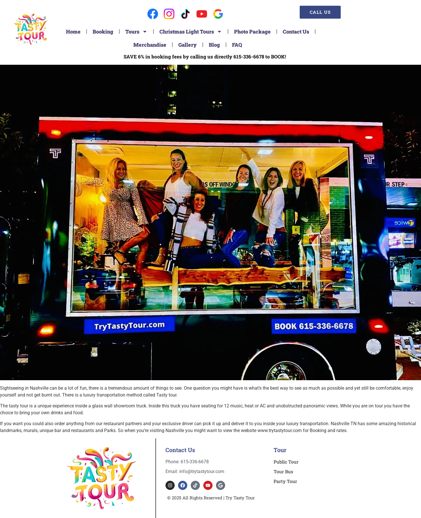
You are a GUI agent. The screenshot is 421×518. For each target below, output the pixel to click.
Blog (214, 44)
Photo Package (252, 31)
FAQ (237, 44)
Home (73, 31)
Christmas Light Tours (190, 31)
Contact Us (296, 31)
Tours (136, 31)
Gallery (187, 44)
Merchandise (149, 44)
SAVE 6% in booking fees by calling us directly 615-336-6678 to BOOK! (205, 56)
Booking (103, 31)
